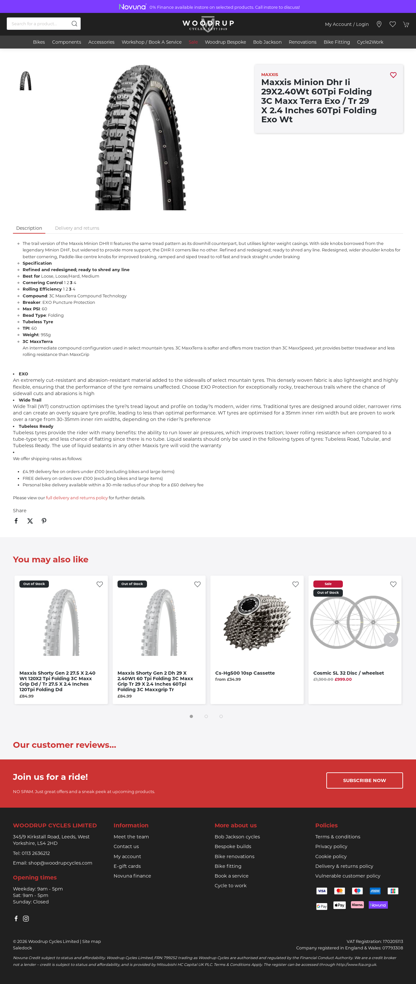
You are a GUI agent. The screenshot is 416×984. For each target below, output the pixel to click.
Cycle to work (231, 886)
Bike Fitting (337, 42)
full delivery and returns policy (77, 497)
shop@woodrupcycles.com (60, 863)
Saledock (22, 947)
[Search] (43, 23)
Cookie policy (331, 856)
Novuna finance (132, 876)
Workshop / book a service (152, 42)
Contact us (126, 846)
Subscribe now (364, 780)
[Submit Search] (74, 23)
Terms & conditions (337, 837)
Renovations (303, 42)
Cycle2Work (370, 42)
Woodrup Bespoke (225, 42)
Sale (193, 42)
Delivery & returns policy (344, 866)
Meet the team (131, 837)
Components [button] (66, 42)
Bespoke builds (233, 846)
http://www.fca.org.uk (356, 964)
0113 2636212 (36, 853)
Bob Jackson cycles (237, 837)
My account (127, 856)
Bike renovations (234, 856)
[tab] (191, 716)
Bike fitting (228, 866)
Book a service (232, 876)
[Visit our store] (379, 24)
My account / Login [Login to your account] (347, 24)
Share (20, 511)
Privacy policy (331, 846)
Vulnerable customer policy (347, 876)
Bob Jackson (267, 42)
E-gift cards (127, 866)
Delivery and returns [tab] (77, 228)
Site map (91, 941)
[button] (392, 24)
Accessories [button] (101, 42)
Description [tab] (29, 228)
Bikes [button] (39, 42)
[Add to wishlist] (99, 583)
